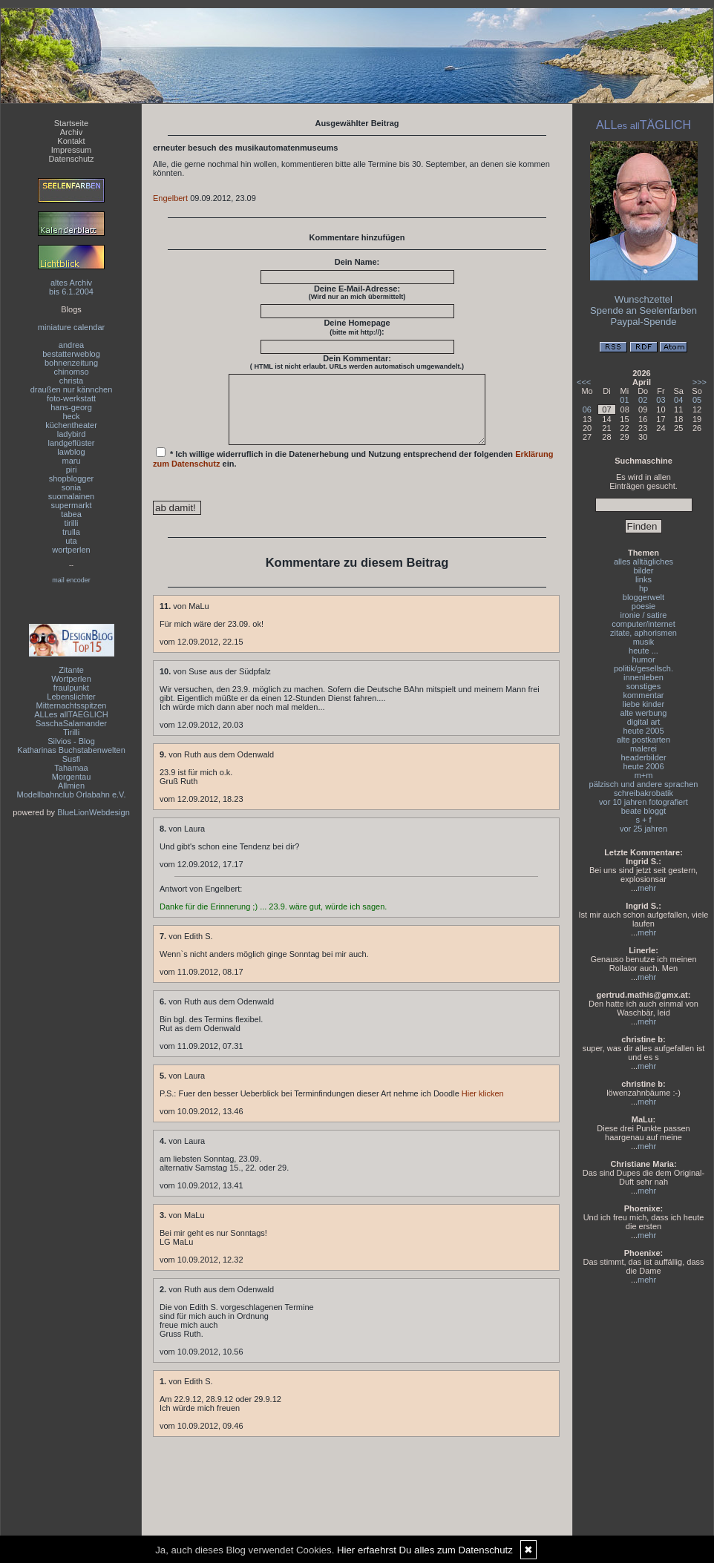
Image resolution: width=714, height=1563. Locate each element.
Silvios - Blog (71, 741)
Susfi (71, 758)
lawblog (71, 451)
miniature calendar (71, 327)
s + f (643, 819)
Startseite (71, 123)
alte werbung (643, 712)
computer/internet (643, 623)
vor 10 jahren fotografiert (643, 801)
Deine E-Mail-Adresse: (357, 292)
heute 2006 (643, 766)
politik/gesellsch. (643, 668)
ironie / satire (643, 615)
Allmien (71, 785)
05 (696, 399)
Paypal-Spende (644, 321)
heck (70, 416)
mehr (647, 887)
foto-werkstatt (71, 398)
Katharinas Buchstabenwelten (71, 750)
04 (678, 399)
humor (643, 659)
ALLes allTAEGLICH (71, 714)
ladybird (71, 434)
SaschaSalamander (71, 723)
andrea (71, 344)
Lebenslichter (71, 696)
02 (642, 399)
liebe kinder (643, 704)
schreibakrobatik (643, 793)
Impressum (71, 149)
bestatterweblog (71, 353)
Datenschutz (71, 158)
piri (71, 469)
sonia (71, 487)
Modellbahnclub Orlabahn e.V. (71, 794)
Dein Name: (357, 261)
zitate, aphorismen (643, 632)
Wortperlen (71, 678)
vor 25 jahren (643, 828)
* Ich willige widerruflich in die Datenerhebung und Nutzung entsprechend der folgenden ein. (353, 471)
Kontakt (71, 140)
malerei (643, 748)
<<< (584, 382)
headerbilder (643, 757)
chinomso (70, 371)
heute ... (643, 650)
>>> (699, 382)
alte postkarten (643, 739)
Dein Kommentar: (357, 362)
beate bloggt (643, 810)
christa (71, 380)
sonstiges (643, 686)
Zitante (71, 669)
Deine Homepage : (357, 327)
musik (644, 641)
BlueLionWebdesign (93, 812)
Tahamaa (71, 767)
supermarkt (70, 505)
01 (624, 399)
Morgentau (71, 776)
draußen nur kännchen (71, 389)
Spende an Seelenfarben (643, 310)
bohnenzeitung (71, 362)
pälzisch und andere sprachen (643, 784)
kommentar (643, 695)
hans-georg (71, 407)
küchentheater (71, 425)
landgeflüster (71, 442)
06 (587, 409)
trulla (71, 531)
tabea (71, 514)
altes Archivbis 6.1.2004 (71, 287)
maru (71, 460)
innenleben (643, 677)
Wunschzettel (643, 299)
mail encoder (71, 580)
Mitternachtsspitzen (71, 705)
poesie (643, 606)
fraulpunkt (71, 687)
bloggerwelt (643, 597)
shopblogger (71, 478)
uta (70, 540)
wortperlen (71, 549)
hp (643, 588)
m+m (644, 775)
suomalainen (71, 496)
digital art (644, 721)
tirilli (72, 523)
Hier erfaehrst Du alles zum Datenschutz (425, 1550)
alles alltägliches (643, 561)
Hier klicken (483, 1106)
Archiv (71, 132)
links (643, 579)
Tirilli (71, 732)
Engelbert (170, 198)
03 (660, 399)
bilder (644, 570)
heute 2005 (643, 730)
